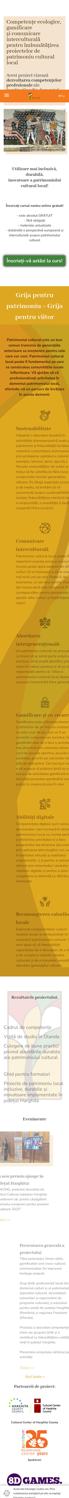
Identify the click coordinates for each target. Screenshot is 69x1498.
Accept (34, 1417)
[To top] (60, 1490)
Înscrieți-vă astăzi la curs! (34, 171)
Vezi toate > (34, 1286)
